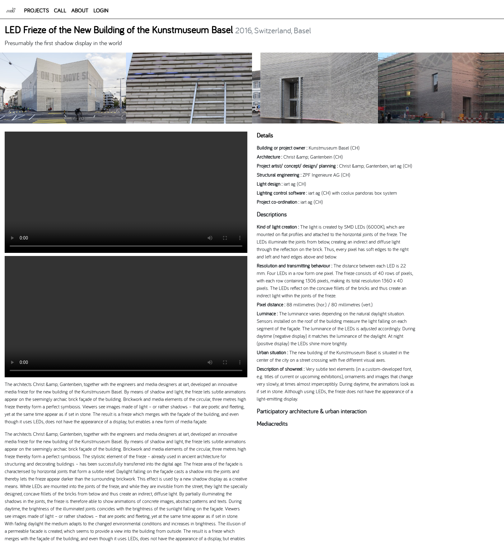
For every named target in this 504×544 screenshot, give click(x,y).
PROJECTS (36, 10)
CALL (60, 10)
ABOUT (79, 10)
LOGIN (100, 10)
